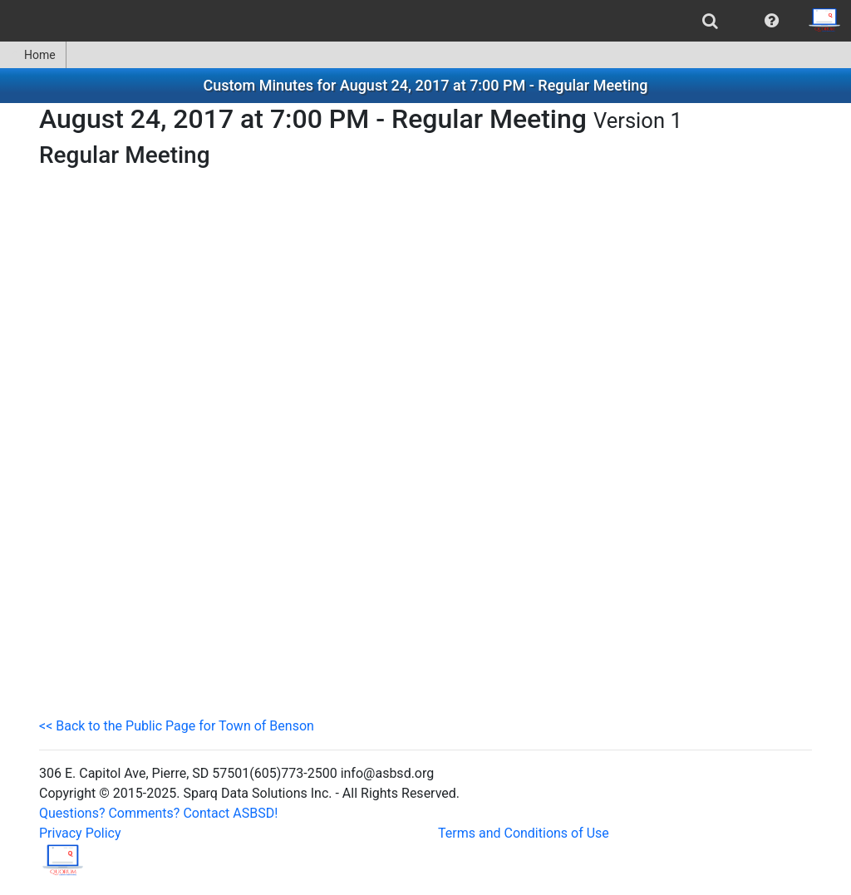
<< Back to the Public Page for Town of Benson (176, 726)
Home (33, 54)
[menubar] (425, 21)
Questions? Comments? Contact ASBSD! (158, 813)
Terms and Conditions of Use (523, 833)
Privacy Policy (80, 833)
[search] (710, 21)
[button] (771, 20)
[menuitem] (710, 21)
